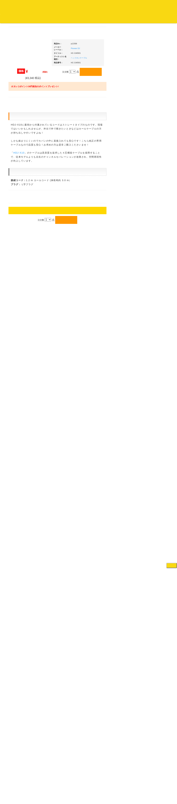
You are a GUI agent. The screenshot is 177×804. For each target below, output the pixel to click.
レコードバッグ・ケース (154, 330)
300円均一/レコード (23, 346)
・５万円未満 (151, 242)
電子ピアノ (148, 532)
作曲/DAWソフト (153, 444)
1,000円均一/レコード (24, 359)
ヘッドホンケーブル (110, 62)
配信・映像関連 (150, 423)
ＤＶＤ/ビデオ (20, 404)
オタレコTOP (7, 18)
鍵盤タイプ (150, 481)
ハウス (17, 284)
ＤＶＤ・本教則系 (151, 403)
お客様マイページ (126, 18)
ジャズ (17, 140)
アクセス (62, 789)
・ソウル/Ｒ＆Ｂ (24, 264)
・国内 (19, 128)
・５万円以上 (151, 248)
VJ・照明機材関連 (151, 416)
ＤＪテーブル (149, 305)
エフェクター (149, 538)
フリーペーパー (21, 439)
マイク (146, 362)
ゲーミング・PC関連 (152, 545)
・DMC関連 (21, 253)
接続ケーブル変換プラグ (154, 355)
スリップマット (150, 292)
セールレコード (21, 340)
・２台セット (151, 227)
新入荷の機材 (149, 184)
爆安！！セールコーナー (154, 177)
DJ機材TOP (22, 18)
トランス (18, 297)
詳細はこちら (17, 593)
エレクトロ (19, 277)
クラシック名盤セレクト (25, 166)
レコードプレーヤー (152, 391)
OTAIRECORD (87, 798)
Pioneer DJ (106, 53)
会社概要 (82, 18)
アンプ (146, 397)
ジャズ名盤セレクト (23, 147)
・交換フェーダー (153, 279)
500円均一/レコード (23, 353)
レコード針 (148, 285)
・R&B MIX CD (23, 271)
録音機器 (147, 503)
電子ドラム (148, 525)
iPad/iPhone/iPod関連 (153, 311)
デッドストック (21, 366)
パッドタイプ (151, 487)
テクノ (17, 290)
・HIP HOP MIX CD (25, 246)
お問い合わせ (68, 18)
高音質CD (18, 179)
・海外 (19, 121)
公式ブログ (53, 18)
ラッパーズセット (153, 460)
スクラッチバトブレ (23, 134)
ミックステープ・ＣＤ (24, 379)
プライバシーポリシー (115, 789)
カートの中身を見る (101, 18)
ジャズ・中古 (20, 153)
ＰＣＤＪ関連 (149, 209)
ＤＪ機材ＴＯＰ (150, 171)
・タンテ (149, 220)
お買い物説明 (37, 18)
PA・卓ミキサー (150, 410)
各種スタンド (149, 368)
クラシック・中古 (22, 173)
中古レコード (20, 372)
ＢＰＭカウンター (151, 375)
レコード (128, 24)
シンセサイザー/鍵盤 (152, 510)
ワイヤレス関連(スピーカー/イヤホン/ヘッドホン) (154, 346)
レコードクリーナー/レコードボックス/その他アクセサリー (24, 413)
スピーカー (148, 336)
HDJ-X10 (50, 263)
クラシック (19, 160)
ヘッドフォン (149, 298)
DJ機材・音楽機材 (147, 24)
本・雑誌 (18, 432)
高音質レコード (21, 186)
